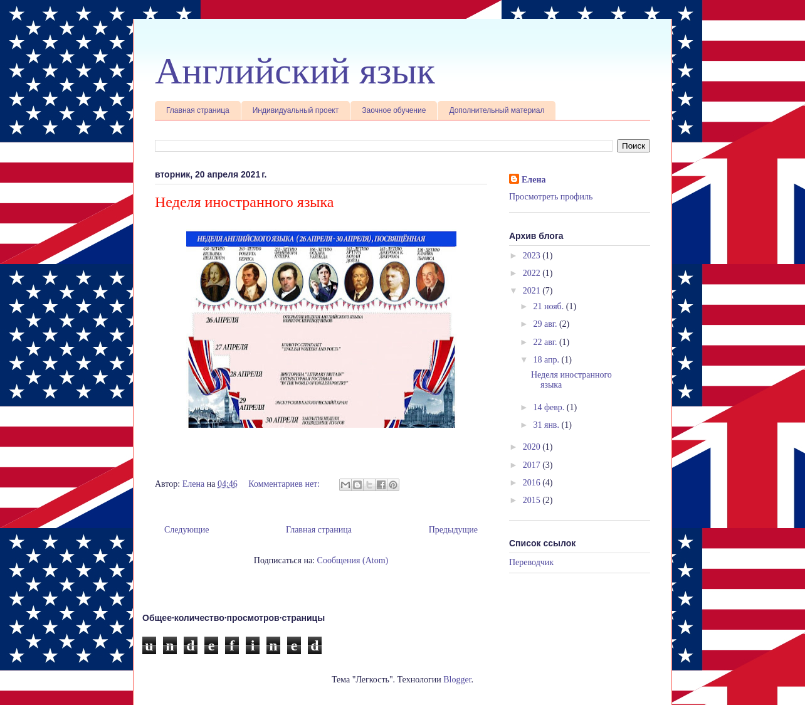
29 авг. (546, 324)
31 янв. (547, 425)
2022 (533, 273)
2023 (533, 255)
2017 (533, 465)
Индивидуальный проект (296, 110)
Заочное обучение (394, 110)
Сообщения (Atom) (353, 560)
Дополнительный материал (496, 110)
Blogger (457, 679)
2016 (533, 482)
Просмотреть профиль (550, 196)
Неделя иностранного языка (244, 202)
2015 (533, 500)
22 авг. (546, 342)
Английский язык (295, 71)
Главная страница (197, 110)
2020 (533, 447)
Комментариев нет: (285, 484)
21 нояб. (549, 306)
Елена (533, 179)
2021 (533, 290)
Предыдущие (453, 529)
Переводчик (531, 562)
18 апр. (547, 359)
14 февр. (549, 407)
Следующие (186, 529)
